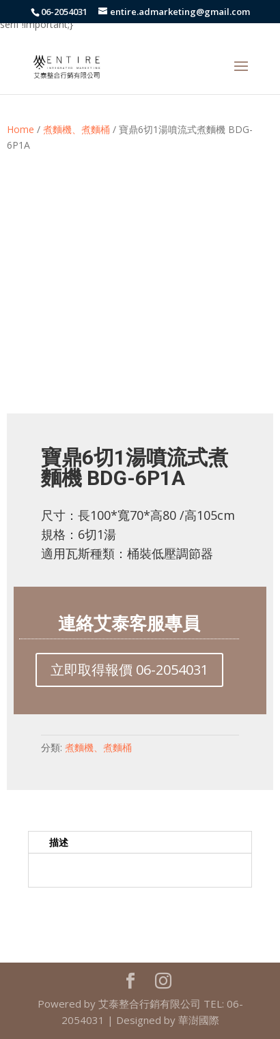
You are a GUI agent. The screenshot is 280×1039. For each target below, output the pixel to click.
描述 (58, 842)
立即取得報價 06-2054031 (129, 669)
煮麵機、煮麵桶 (76, 129)
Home (20, 129)
